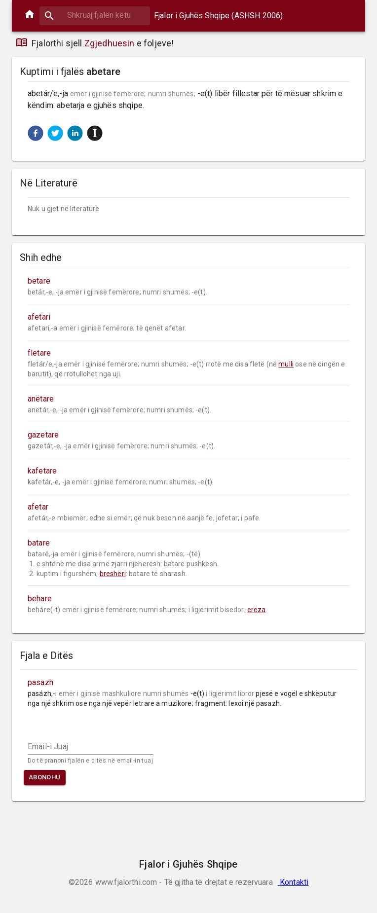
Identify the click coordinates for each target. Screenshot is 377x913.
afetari (39, 317)
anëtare (41, 398)
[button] (35, 133)
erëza (256, 610)
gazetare (43, 434)
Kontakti (293, 882)
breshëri (113, 574)
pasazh (40, 682)
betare (39, 281)
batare (39, 543)
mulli (286, 364)
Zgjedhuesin (109, 43)
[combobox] (94, 15)
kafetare (42, 470)
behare (40, 598)
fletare (39, 353)
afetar (38, 506)
